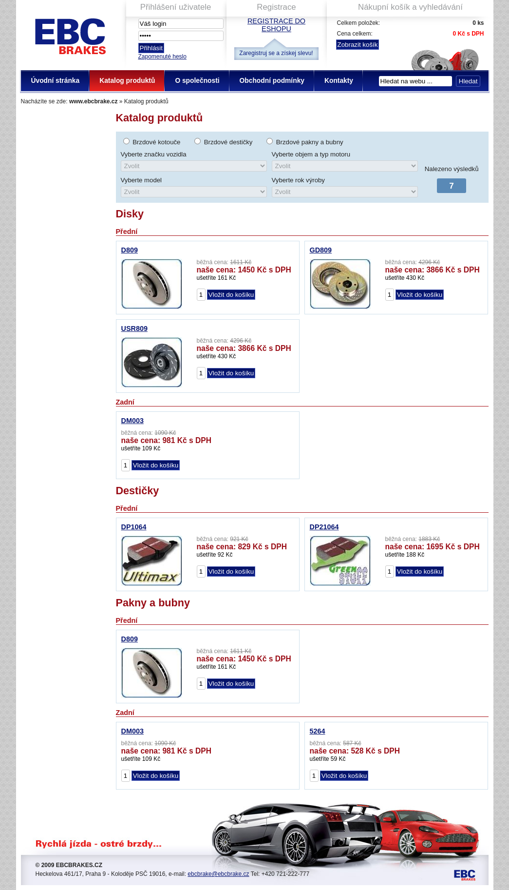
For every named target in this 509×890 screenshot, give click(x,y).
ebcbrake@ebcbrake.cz (218, 874)
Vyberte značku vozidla (154, 154)
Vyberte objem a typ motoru (311, 154)
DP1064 (134, 527)
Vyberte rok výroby (298, 180)
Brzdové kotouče (156, 142)
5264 (317, 731)
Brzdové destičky (228, 142)
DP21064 (324, 527)
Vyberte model (141, 180)
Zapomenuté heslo (162, 56)
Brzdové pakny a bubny (309, 142)
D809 (129, 250)
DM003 (132, 421)
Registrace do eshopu (276, 25)
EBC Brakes (69, 34)
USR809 (134, 328)
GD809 (321, 250)
